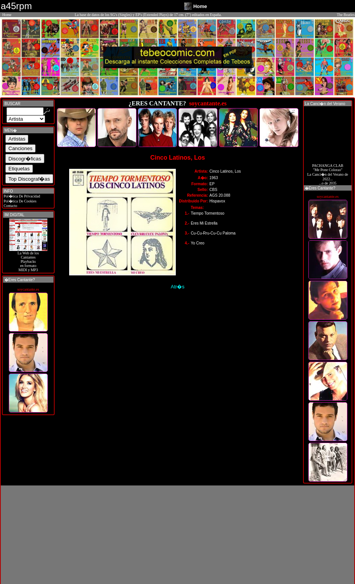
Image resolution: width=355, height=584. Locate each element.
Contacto (10, 206)
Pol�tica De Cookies (19, 201)
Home (6, 15)
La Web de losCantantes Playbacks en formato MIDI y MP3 (28, 260)
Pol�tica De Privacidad (21, 196)
